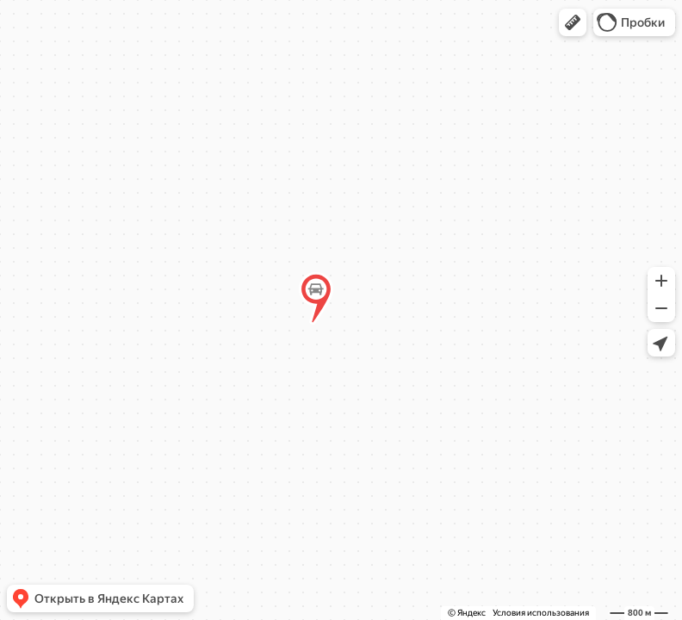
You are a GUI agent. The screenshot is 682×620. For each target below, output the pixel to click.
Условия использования (541, 612)
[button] (572, 22)
